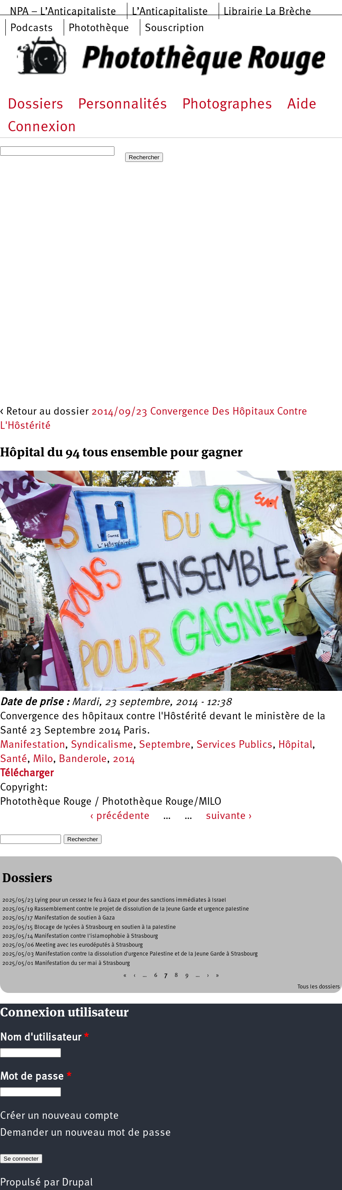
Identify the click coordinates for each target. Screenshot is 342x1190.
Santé (13, 759)
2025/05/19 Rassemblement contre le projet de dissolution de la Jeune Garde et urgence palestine (125, 909)
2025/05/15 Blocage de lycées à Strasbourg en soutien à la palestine (89, 927)
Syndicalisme (102, 745)
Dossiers (35, 104)
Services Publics (234, 745)
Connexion (42, 127)
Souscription (174, 28)
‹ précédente (120, 816)
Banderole (83, 759)
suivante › (229, 816)
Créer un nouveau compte (59, 1116)
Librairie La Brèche (267, 12)
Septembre (165, 745)
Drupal (77, 1183)
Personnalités (122, 104)
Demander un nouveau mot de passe (85, 1133)
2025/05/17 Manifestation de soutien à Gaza (58, 918)
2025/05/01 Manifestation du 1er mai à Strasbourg (66, 963)
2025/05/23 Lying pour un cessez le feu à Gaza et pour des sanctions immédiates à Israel (114, 900)
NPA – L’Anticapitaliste (63, 12)
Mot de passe (35, 1077)
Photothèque (99, 28)
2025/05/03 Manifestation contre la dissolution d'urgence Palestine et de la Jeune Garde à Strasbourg (130, 954)
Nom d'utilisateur (44, 1038)
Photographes (227, 104)
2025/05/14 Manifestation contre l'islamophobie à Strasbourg (80, 936)
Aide (302, 104)
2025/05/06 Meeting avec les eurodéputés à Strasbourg (72, 945)
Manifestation (32, 745)
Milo (43, 759)
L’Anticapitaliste (170, 12)
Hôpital (295, 745)
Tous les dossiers (318, 987)
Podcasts (31, 28)
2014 (124, 759)
